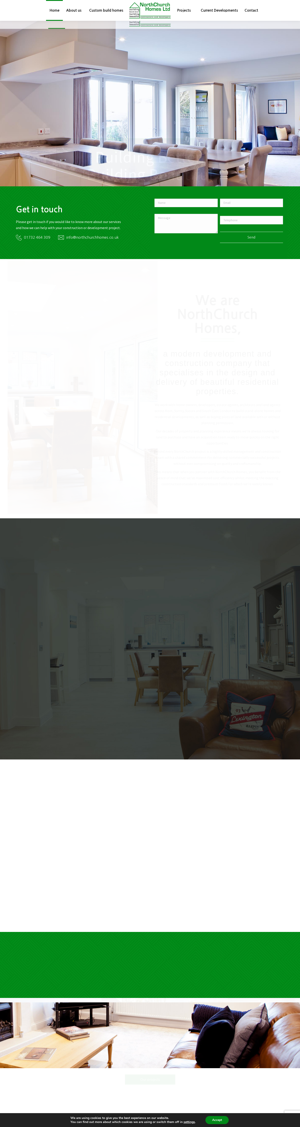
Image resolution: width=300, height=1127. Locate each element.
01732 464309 (200, 4)
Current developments (202, 131)
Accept (217, 1120)
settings (189, 1122)
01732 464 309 (37, 245)
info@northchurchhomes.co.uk (249, 4)
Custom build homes (97, 131)
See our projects (150, 131)
